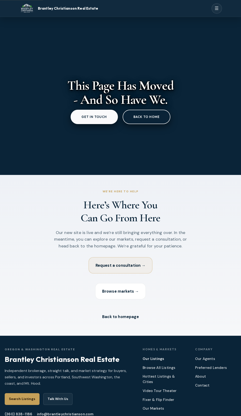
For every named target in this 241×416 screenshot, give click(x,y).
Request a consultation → (121, 265)
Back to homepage (120, 316)
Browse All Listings (159, 367)
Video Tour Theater (160, 390)
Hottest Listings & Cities (159, 379)
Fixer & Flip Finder (158, 399)
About (200, 376)
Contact (202, 385)
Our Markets (153, 408)
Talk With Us (58, 399)
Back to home (146, 117)
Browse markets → (120, 291)
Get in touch (94, 117)
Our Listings (153, 358)
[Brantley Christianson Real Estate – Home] (58, 8)
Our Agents (205, 358)
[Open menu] (217, 8)
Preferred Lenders (211, 367)
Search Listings (22, 399)
